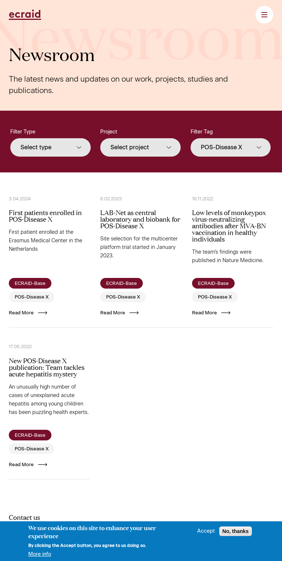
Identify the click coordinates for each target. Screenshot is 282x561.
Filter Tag (202, 132)
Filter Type (22, 132)
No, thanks (236, 533)
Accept (206, 533)
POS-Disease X (31, 297)
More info (39, 557)
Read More (28, 312)
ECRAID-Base (30, 283)
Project (108, 132)
